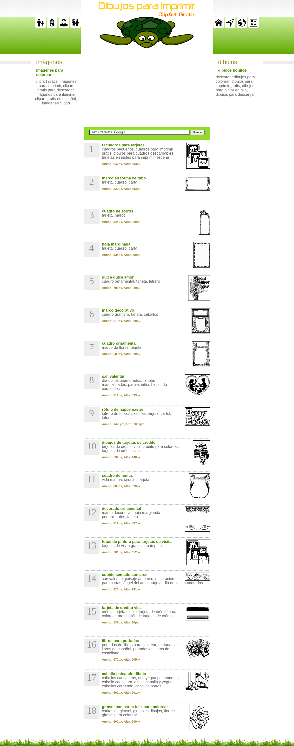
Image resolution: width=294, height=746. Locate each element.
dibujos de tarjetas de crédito (128, 442)
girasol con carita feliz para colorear (135, 707)
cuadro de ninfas (117, 475)
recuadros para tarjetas (123, 145)
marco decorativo (118, 310)
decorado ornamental (121, 508)
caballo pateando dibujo (124, 674)
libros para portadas (120, 641)
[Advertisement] (147, 88)
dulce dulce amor (118, 277)
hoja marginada (116, 244)
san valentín (113, 376)
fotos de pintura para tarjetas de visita (137, 542)
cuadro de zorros (117, 211)
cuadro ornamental (119, 343)
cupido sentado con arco (124, 575)
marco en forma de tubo (124, 178)
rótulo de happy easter (122, 409)
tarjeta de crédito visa (122, 608)
